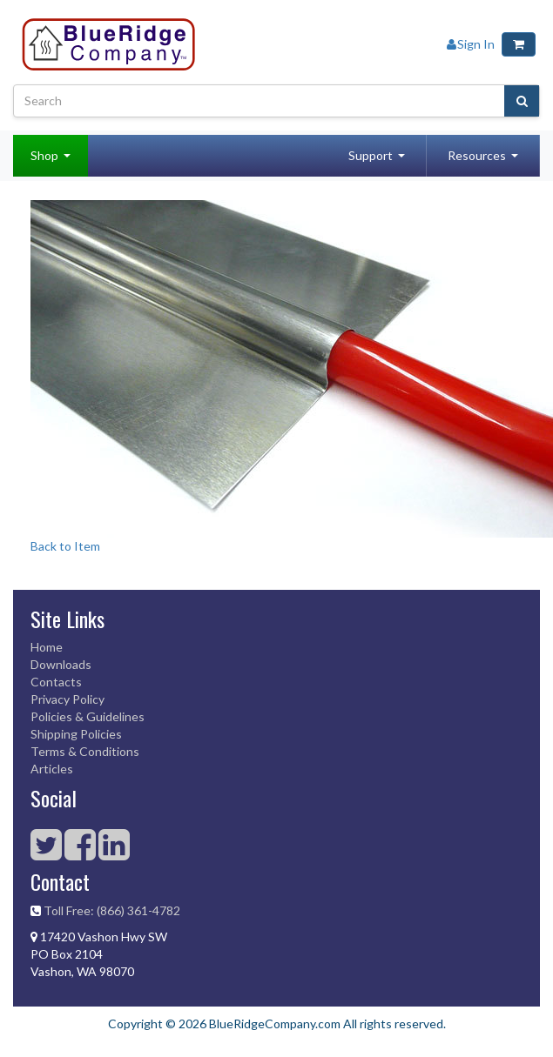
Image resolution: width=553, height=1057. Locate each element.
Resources (477, 155)
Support (370, 155)
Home (46, 646)
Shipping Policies (76, 733)
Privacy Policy (67, 699)
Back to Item (65, 546)
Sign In (471, 44)
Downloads (60, 664)
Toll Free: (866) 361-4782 (112, 910)
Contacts (56, 681)
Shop (44, 155)
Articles (51, 768)
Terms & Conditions (84, 751)
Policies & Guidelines (87, 716)
